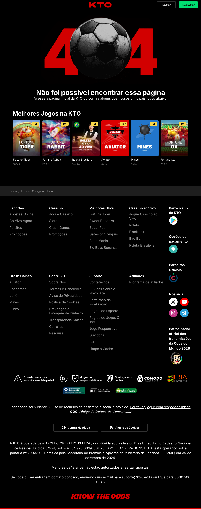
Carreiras (56, 327)
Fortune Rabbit (51, 159)
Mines (135, 159)
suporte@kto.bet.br (137, 477)
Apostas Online (21, 214)
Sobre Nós (57, 282)
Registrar (188, 4)
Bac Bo (134, 238)
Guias (93, 342)
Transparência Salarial (66, 320)
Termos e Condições (65, 289)
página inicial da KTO (65, 98)
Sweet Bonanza (101, 221)
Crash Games (60, 227)
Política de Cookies (64, 302)
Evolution (76, 164)
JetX (13, 296)
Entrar (166, 4)
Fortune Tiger (21, 159)
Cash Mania (98, 241)
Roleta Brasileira (82, 159)
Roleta (134, 225)
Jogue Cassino (61, 214)
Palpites (15, 227)
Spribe (104, 164)
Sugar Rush (98, 227)
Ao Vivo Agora (20, 221)
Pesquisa (56, 333)
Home (13, 191)
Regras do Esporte (103, 311)
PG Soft (16, 164)
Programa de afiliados (146, 282)
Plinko (14, 309)
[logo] (100, 5)
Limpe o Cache (101, 349)
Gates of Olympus (103, 234)
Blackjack (136, 232)
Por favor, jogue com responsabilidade (160, 407)
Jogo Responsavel (103, 329)
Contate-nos (99, 282)
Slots (53, 221)
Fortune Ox (168, 159)
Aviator (106, 159)
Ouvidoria (96, 335)
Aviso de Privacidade (65, 296)
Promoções (18, 234)
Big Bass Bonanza (103, 247)
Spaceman (17, 289)
